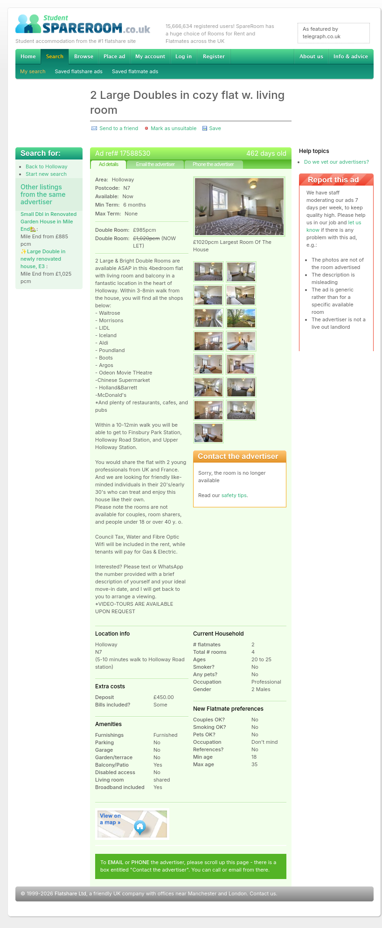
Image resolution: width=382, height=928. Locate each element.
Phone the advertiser (213, 164)
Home (28, 56)
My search (33, 71)
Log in (183, 56)
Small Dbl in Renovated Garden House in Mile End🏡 (48, 221)
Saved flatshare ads (79, 71)
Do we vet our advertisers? (336, 162)
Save (215, 128)
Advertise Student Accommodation (114, 56)
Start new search (46, 174)
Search (55, 56)
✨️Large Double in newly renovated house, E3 (43, 259)
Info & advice (351, 56)
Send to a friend (118, 128)
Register (214, 56)
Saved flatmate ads (135, 71)
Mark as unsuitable (173, 128)
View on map (132, 824)
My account (150, 56)
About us (311, 56)
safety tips (234, 495)
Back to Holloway (47, 166)
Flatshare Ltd (70, 893)
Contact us (263, 893)
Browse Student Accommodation (83, 56)
